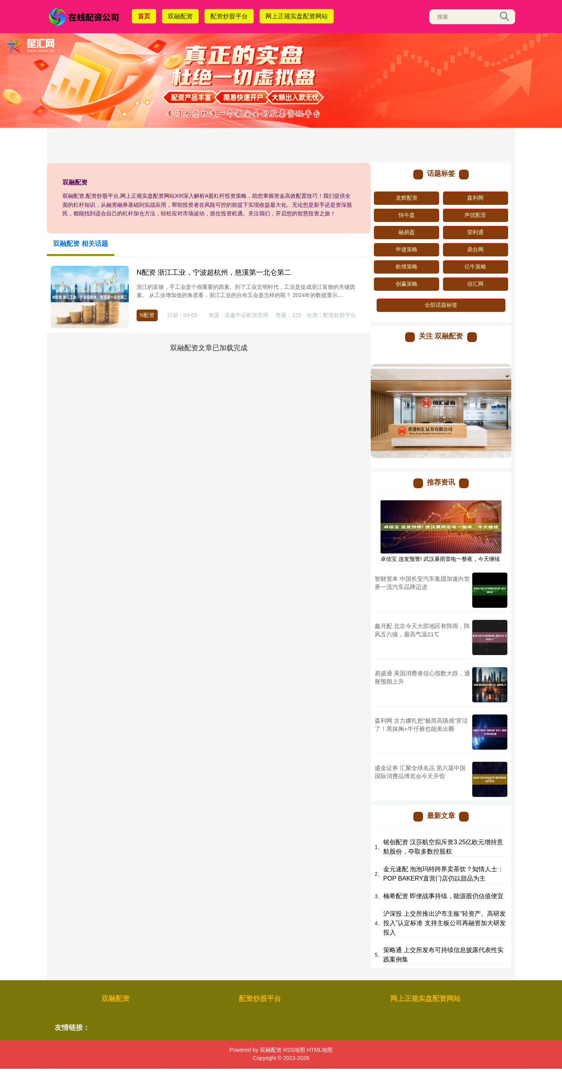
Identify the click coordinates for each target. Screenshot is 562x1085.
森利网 (475, 198)
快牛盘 (406, 215)
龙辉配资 (407, 198)
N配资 (147, 315)
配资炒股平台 (229, 16)
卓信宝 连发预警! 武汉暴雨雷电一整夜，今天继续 (440, 559)
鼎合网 (475, 249)
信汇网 (475, 284)
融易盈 (406, 232)
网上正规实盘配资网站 (296, 16)
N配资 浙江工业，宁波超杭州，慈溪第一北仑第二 (214, 272)
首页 (144, 16)
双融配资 (180, 16)
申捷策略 (407, 249)
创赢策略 (407, 284)
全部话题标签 (441, 305)
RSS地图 (294, 1050)
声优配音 (475, 215)
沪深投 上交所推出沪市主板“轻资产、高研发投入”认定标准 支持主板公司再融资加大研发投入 (444, 923)
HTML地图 (320, 1050)
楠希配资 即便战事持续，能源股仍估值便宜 (443, 896)
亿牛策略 (475, 266)
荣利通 (475, 232)
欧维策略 (407, 266)
